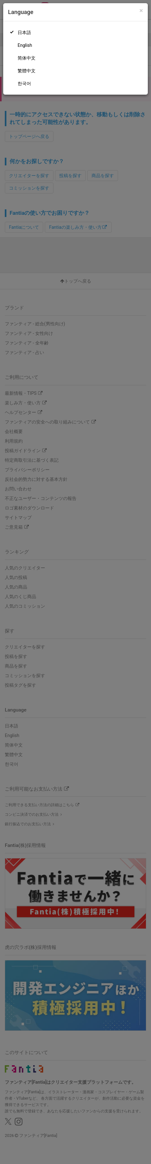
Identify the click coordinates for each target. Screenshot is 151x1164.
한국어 (24, 83)
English (25, 45)
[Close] (141, 10)
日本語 (24, 32)
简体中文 (27, 58)
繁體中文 (27, 70)
